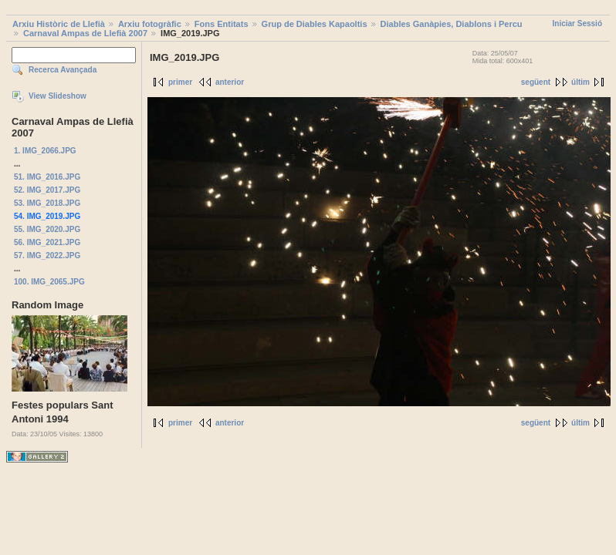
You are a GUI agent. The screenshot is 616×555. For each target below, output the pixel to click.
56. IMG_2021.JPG (47, 242)
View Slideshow (57, 96)
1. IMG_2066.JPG (45, 150)
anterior (229, 82)
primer (180, 82)
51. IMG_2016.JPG (47, 177)
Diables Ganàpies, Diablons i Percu (452, 24)
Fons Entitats (222, 24)
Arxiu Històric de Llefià (58, 24)
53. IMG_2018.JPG (47, 203)
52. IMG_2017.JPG (47, 190)
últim (580, 82)
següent (535, 82)
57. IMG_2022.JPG (47, 255)
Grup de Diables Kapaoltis (314, 24)
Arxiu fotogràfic (149, 24)
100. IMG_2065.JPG (49, 282)
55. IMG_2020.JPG (47, 229)
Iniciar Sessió (577, 23)
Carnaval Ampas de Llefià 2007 (85, 33)
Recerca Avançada (62, 70)
